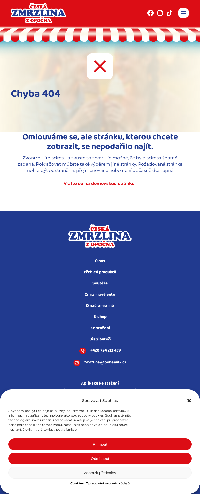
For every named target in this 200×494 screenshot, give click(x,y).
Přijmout (100, 444)
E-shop (100, 317)
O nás (100, 261)
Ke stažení (100, 328)
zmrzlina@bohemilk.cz (100, 363)
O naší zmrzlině (100, 306)
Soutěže (100, 284)
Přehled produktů (100, 272)
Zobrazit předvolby (100, 473)
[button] (189, 400)
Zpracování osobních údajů (108, 483)
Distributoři (100, 339)
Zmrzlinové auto (100, 295)
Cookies (77, 483)
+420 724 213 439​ (100, 351)
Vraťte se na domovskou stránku (99, 183)
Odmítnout (100, 458)
